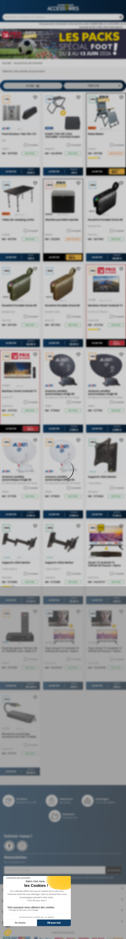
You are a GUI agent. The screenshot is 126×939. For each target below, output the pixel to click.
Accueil (6, 64)
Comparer (31, 146)
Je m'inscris (113, 872)
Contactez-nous (69, 3)
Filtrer (32, 87)
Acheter (11, 173)
